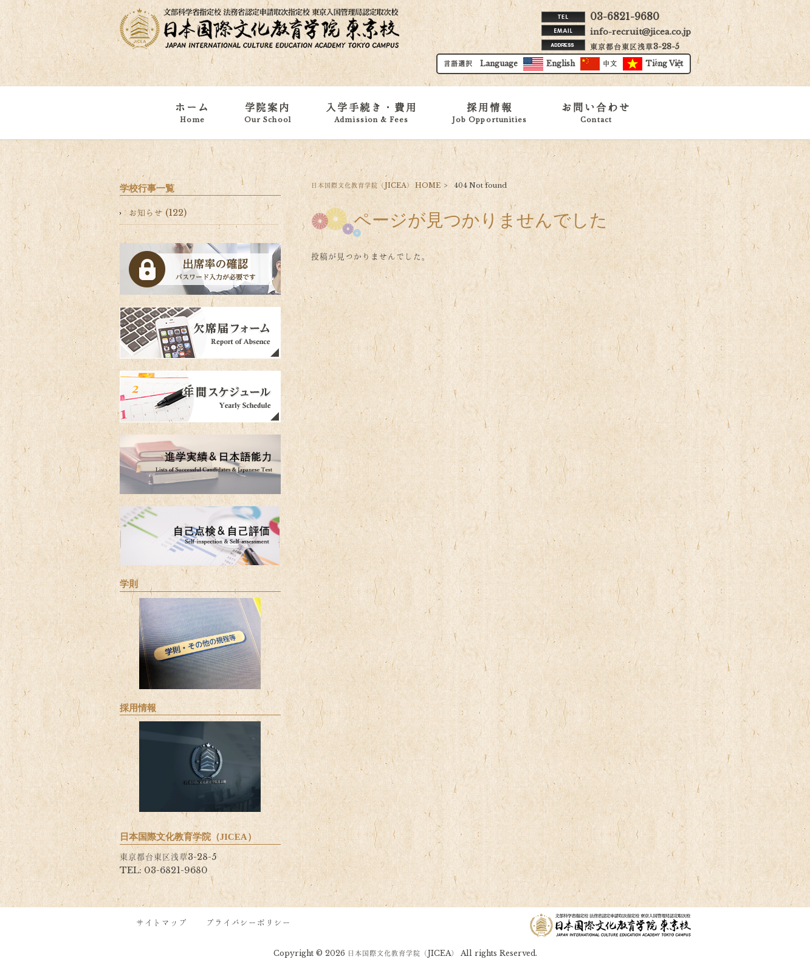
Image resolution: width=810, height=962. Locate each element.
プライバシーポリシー (248, 923)
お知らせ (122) (158, 212)
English (549, 64)
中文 (598, 64)
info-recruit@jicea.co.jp (640, 32)
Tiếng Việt (653, 64)
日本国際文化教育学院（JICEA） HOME (376, 185)
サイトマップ (161, 923)
